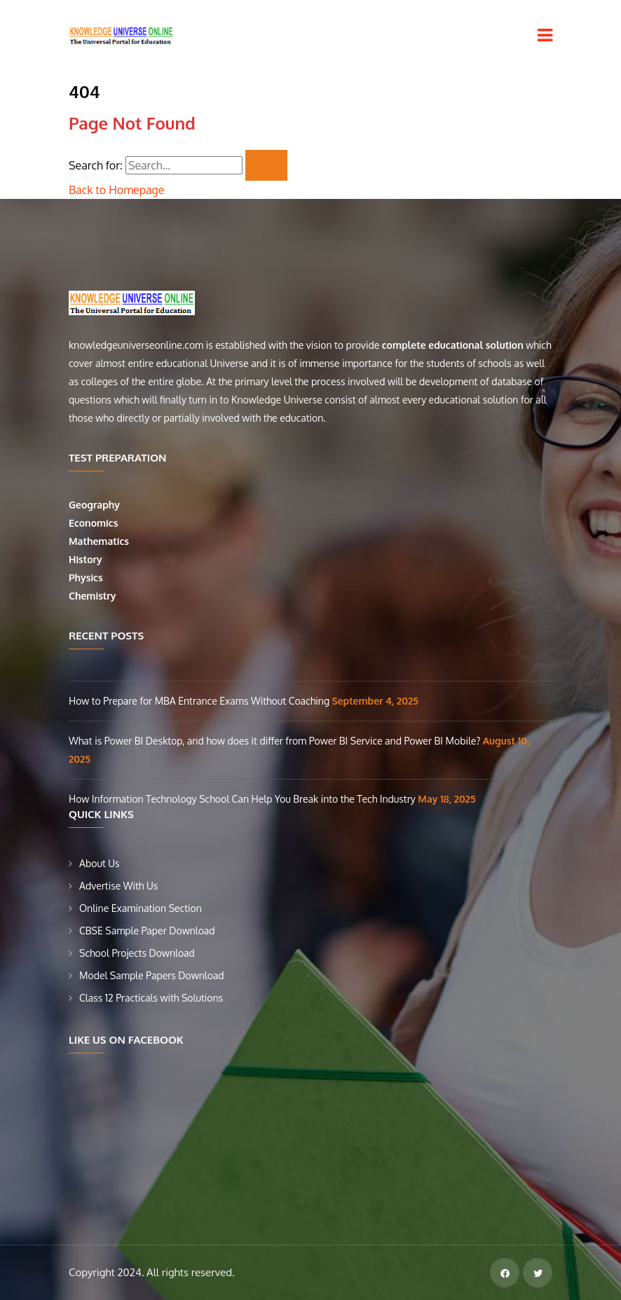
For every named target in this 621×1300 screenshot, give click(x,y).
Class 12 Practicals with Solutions (151, 998)
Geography (96, 505)
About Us (99, 863)
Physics (87, 577)
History (85, 559)
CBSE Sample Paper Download (147, 930)
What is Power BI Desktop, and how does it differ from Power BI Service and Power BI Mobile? (276, 741)
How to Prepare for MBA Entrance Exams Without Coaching (200, 701)
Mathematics (100, 541)
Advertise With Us (118, 886)
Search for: (96, 165)
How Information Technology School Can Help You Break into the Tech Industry (243, 799)
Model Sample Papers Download (151, 975)
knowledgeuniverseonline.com (136, 345)
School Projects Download (137, 953)
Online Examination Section (140, 908)
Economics (95, 523)
